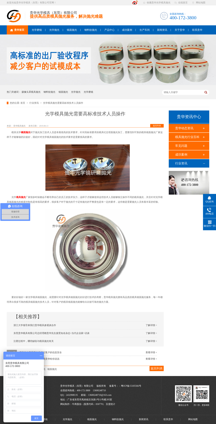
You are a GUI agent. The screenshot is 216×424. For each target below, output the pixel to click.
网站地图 (200, 2)
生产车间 (145, 30)
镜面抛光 (72, 30)
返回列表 (157, 125)
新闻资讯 (162, 30)
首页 (23, 103)
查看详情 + (151, 352)
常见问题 (181, 145)
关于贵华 (180, 30)
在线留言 (183, 2)
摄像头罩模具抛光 (31, 92)
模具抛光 (21, 197)
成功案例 (127, 30)
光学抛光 (54, 30)
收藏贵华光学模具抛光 (158, 2)
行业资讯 (34, 103)
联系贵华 (197, 30)
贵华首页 (17, 30)
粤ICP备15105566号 (131, 386)
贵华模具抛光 (19, 126)
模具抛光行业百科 (187, 137)
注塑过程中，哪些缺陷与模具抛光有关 (34, 341)
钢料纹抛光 (90, 30)
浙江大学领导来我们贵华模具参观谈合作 (35, 325)
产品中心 (109, 30)
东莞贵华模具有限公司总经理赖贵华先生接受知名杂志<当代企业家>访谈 (51, 333)
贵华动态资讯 (184, 128)
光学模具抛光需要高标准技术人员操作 (63, 103)
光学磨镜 (37, 30)
